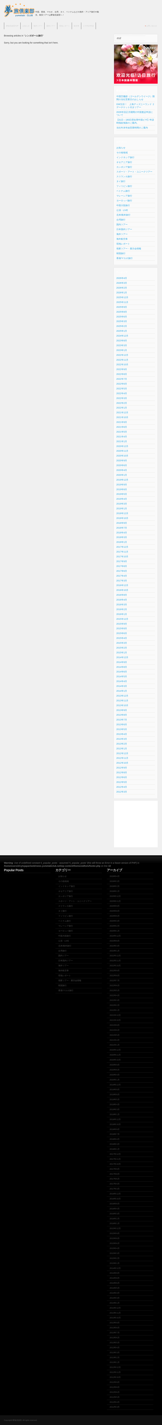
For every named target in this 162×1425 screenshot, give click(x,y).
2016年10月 (122, 590)
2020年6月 (121, 465)
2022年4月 (121, 393)
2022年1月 (121, 407)
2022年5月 (121, 388)
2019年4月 (121, 499)
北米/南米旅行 (123, 215)
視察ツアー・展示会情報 (128, 248)
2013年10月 (122, 705)
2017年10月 (122, 556)
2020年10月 (122, 455)
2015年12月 (122, 619)
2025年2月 (121, 326)
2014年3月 (121, 686)
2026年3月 (121, 283)
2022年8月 (121, 374)
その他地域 (122, 152)
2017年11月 (122, 551)
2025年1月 (121, 331)
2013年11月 (122, 700)
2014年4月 (121, 681)
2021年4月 (121, 436)
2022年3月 (121, 398)
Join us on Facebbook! (149, 12)
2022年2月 (121, 403)
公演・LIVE (122, 210)
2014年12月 (122, 657)
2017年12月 (122, 547)
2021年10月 (122, 417)
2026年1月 (121, 292)
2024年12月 (122, 335)
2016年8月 (121, 595)
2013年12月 (122, 695)
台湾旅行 (120, 219)
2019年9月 (121, 484)
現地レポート (64, 26)
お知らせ (26, 26)
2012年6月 (121, 777)
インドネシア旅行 (125, 157)
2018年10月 (122, 518)
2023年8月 (121, 340)
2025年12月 (122, 297)
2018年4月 (121, 532)
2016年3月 (121, 604)
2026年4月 (121, 278)
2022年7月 (121, 379)
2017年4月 (121, 575)
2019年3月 (121, 503)
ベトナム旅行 (123, 191)
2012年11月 (122, 758)
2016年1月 (121, 614)
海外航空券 (122, 239)
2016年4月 (121, 599)
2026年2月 (121, 287)
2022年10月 (122, 364)
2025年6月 (121, 316)
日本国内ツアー (124, 229)
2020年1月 (121, 475)
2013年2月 (121, 743)
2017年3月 (121, 580)
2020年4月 (121, 470)
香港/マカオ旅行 (124, 258)
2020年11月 (122, 451)
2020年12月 (122, 446)
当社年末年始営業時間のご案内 (132, 127)
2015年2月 (121, 647)
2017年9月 (121, 561)
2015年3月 (121, 643)
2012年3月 (121, 791)
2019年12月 (122, 479)
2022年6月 (121, 383)
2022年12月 (122, 355)
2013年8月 (121, 715)
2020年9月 (121, 460)
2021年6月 (121, 427)
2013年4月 (121, 734)
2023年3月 (121, 345)
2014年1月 (121, 691)
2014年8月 (121, 667)
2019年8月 (121, 489)
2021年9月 (121, 422)
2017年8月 (121, 566)
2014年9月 (121, 662)
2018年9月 (121, 523)
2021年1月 (121, 441)
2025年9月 (121, 307)
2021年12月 (122, 412)
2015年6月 (121, 633)
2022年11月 (122, 360)
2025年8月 (121, 312)
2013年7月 (121, 719)
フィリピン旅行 (124, 186)
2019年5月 (121, 494)
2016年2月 (121, 609)
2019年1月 (121, 508)
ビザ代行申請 (88, 26)
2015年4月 (121, 638)
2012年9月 (121, 767)
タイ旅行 (120, 181)
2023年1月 (121, 350)
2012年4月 (121, 787)
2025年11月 (122, 302)
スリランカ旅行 (124, 176)
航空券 (76, 26)
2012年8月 (121, 772)
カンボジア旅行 (124, 167)
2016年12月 (122, 585)
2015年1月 (121, 652)
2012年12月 (122, 753)
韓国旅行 (120, 253)
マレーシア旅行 (124, 195)
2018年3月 (121, 537)
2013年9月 (121, 710)
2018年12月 (122, 513)
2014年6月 (121, 671)
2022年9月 (121, 369)
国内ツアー (50, 26)
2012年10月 (122, 763)
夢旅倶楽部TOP (12, 26)
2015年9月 (121, 624)
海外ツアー (38, 26)
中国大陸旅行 (123, 205)
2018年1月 (121, 542)
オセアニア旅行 (124, 162)
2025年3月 (121, 321)
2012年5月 (121, 782)
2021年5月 (121, 431)
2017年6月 (121, 571)
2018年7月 (121, 527)
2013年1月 (121, 748)
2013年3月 (121, 739)
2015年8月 (121, 628)
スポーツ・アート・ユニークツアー (134, 171)
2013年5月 (121, 729)
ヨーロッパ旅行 (124, 200)
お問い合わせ (151, 26)
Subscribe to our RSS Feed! (155, 12)
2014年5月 (121, 676)
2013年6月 (121, 724)
